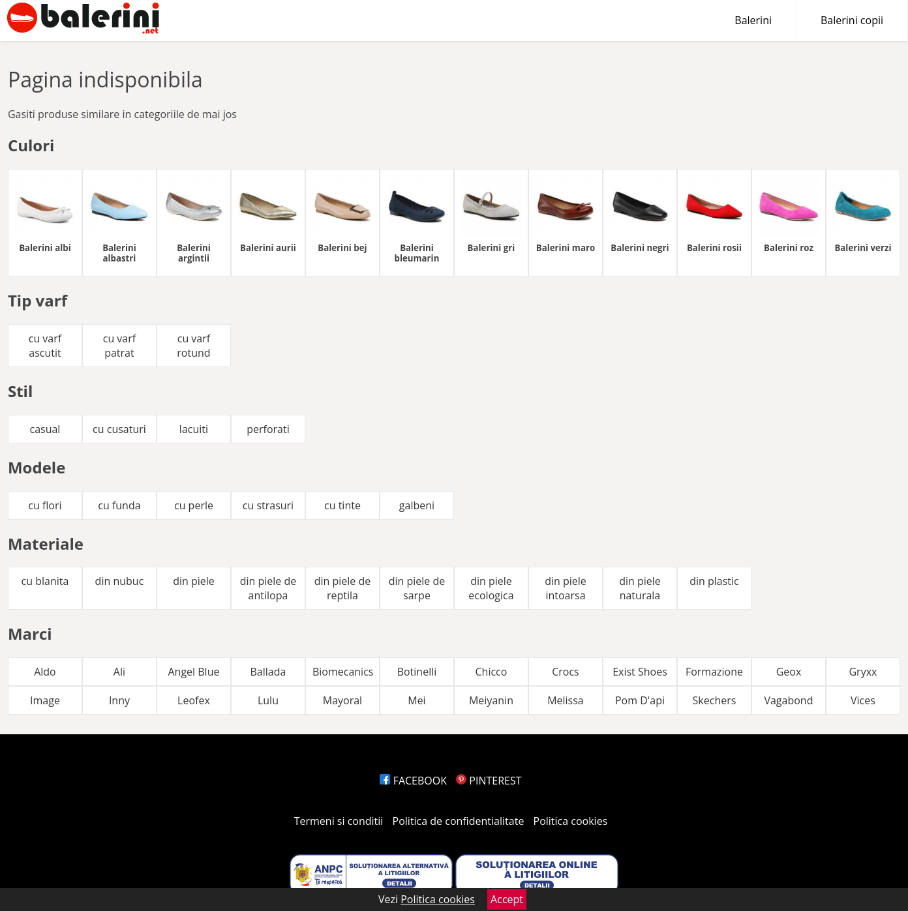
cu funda (119, 505)
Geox (789, 672)
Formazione (714, 672)
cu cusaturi (119, 429)
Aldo (45, 672)
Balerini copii (852, 20)
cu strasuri (268, 505)
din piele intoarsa (565, 588)
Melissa (565, 700)
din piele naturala (640, 588)
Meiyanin (491, 700)
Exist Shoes (640, 672)
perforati (268, 429)
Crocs (565, 672)
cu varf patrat (119, 345)
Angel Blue (193, 672)
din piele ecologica (490, 588)
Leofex (193, 700)
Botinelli (417, 672)
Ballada (268, 672)
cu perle (193, 505)
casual (44, 429)
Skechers (714, 700)
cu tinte (342, 505)
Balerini (753, 20)
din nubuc (119, 581)
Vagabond (788, 700)
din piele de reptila (342, 588)
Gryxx (863, 672)
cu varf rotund (193, 345)
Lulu (268, 700)
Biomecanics (343, 672)
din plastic (714, 581)
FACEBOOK (413, 780)
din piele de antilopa (268, 588)
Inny (119, 700)
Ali (119, 672)
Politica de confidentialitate (458, 821)
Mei (416, 700)
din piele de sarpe (417, 588)
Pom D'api (640, 700)
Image (45, 700)
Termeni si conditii (339, 821)
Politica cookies (571, 821)
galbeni (416, 505)
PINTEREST (488, 780)
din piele (194, 581)
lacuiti (193, 429)
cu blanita (45, 581)
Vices (863, 700)
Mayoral (342, 700)
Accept (507, 899)
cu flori (44, 505)
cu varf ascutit (45, 345)
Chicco (491, 672)
